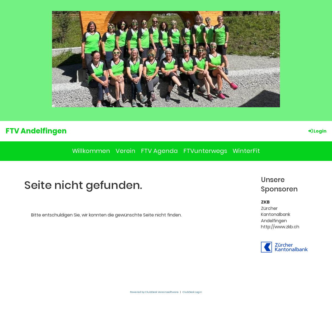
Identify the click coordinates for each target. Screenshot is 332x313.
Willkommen (91, 151)
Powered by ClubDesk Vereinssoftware (154, 292)
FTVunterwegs (205, 151)
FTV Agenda (159, 151)
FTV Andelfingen (36, 131)
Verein (125, 151)
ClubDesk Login (192, 292)
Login (316, 131)
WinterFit (246, 151)
